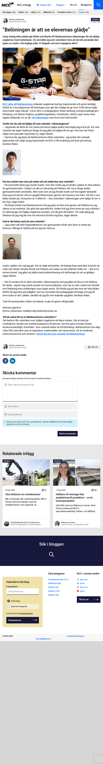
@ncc (82, 583)
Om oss (73, 5)
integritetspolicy (26, 613)
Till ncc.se (84, 599)
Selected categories (19, 606)
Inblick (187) (53, 587)
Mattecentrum (25, 104)
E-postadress (12, 586)
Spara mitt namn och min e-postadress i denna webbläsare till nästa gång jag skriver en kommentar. (39, 423)
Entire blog (15, 601)
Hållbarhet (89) (54, 583)
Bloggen (60, 5)
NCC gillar (8, 104)
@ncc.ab (83, 579)
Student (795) (54, 591)
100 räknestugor (40, 117)
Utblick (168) (53, 595)
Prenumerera (14, 620)
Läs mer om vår (19, 613)
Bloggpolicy (86, 5)
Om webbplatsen (43, 639)
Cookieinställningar (75, 636)
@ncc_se (84, 587)
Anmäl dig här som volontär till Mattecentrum (60, 333)
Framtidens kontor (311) (58, 579)
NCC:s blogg (24, 5)
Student (95, 19)
